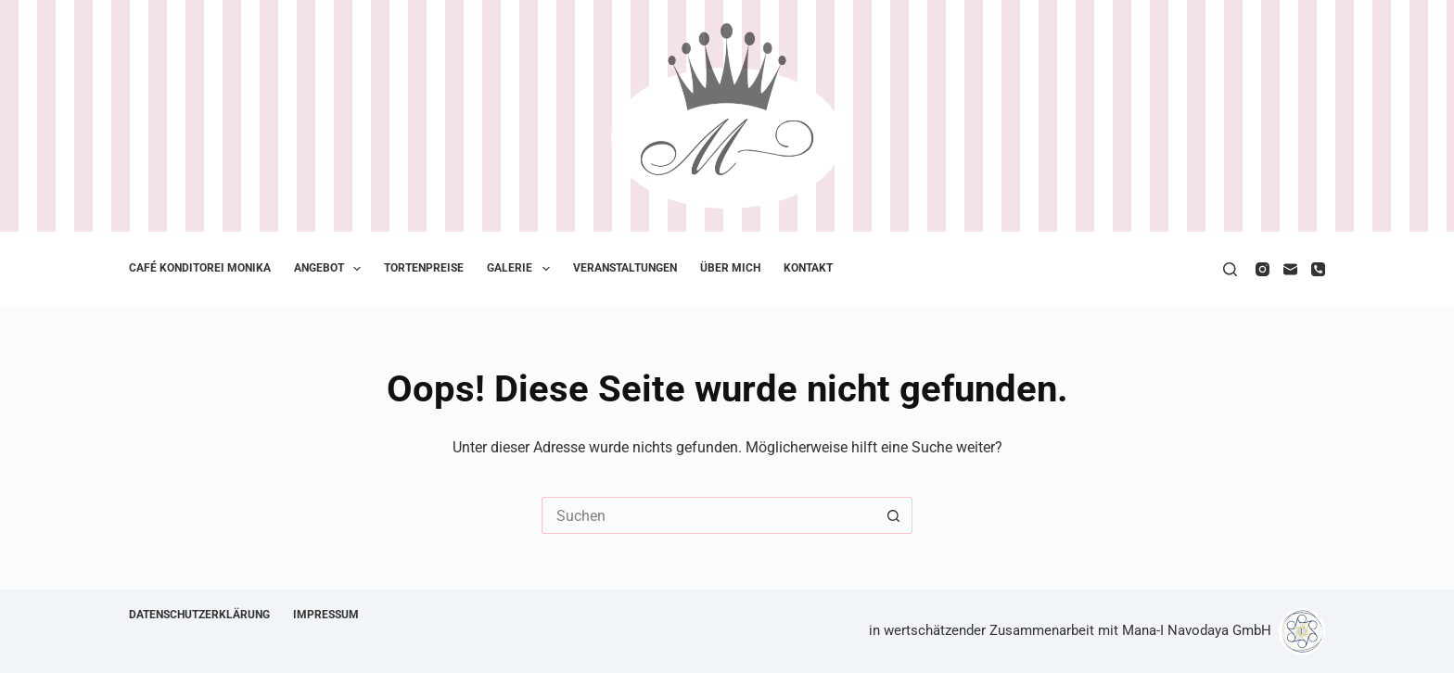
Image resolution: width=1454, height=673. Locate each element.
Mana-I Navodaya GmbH (1196, 630)
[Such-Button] (893, 515)
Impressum (326, 614)
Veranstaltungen (625, 267)
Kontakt (808, 267)
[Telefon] (1318, 269)
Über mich (730, 267)
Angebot (331, 269)
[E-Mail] (1290, 269)
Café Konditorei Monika (200, 267)
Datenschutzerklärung (199, 614)
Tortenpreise (424, 267)
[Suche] (1230, 269)
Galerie (521, 269)
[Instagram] (1262, 269)
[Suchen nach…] (708, 515)
